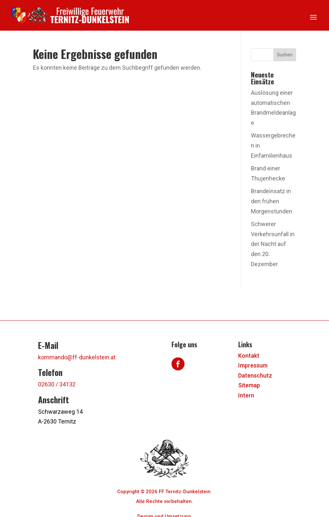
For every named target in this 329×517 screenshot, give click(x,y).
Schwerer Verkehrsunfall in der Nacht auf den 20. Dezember (273, 244)
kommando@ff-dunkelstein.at (77, 357)
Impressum (252, 365)
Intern (246, 395)
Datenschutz (255, 375)
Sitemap (249, 385)
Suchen (285, 54)
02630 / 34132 (56, 384)
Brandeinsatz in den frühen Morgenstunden (271, 201)
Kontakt (248, 355)
